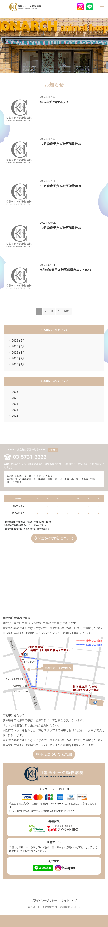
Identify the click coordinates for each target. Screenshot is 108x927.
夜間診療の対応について (54, 538)
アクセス (53, 450)
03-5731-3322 (30, 457)
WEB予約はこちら (13, 464)
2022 (15, 415)
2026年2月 (18, 358)
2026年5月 (18, 340)
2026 (15, 391)
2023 (15, 409)
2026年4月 (18, 346)
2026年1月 (18, 364)
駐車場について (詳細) (54, 754)
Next (66, 311)
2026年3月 (18, 352)
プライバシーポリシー (44, 900)
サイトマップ (69, 900)
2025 (15, 398)
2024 (15, 403)
